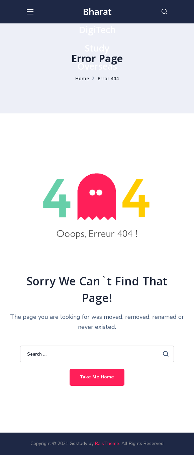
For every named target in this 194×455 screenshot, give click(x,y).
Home (82, 79)
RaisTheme (107, 443)
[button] (164, 11)
